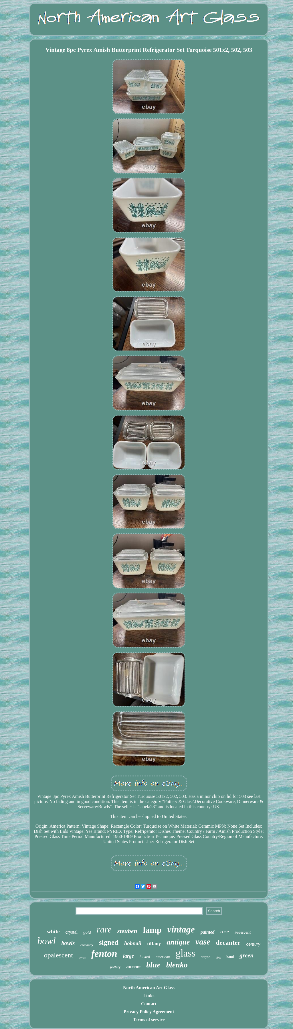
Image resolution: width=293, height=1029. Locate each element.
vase (202, 941)
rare (104, 929)
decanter (228, 942)
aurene (133, 966)
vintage (181, 929)
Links (148, 995)
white (53, 931)
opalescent (58, 955)
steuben (127, 930)
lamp (152, 929)
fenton (104, 953)
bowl (46, 941)
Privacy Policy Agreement (149, 1011)
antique (178, 942)
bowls (68, 943)
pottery (115, 967)
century (253, 944)
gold (87, 932)
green (246, 955)
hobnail (132, 943)
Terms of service (149, 1019)
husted (145, 957)
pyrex (82, 957)
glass (185, 953)
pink (218, 957)
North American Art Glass (149, 987)
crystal (71, 932)
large (128, 956)
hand (230, 957)
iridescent (243, 932)
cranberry (86, 945)
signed (108, 942)
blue (153, 964)
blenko (177, 965)
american (163, 957)
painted (208, 932)
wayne (205, 957)
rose (224, 931)
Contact (149, 1003)
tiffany (154, 943)
